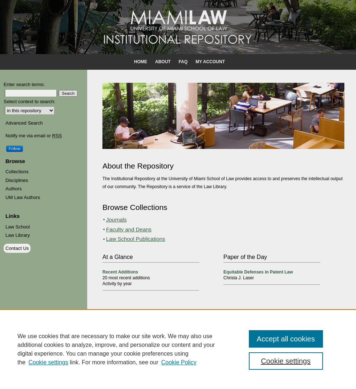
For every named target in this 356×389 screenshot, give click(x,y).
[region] (178, 349)
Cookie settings (48, 362)
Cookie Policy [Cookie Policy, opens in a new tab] (179, 362)
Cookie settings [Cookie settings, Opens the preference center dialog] (286, 361)
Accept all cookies (286, 339)
